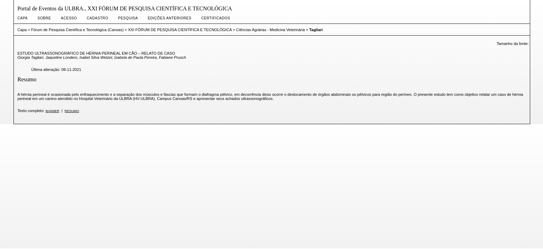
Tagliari (316, 30)
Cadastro (97, 18)
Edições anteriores (170, 18)
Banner (53, 111)
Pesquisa (128, 18)
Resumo (72, 111)
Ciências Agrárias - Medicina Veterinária (270, 30)
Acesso (69, 18)
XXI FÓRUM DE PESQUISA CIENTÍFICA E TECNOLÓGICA (180, 30)
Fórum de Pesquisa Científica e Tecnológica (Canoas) (77, 30)
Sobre (44, 18)
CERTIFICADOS (215, 18)
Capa (22, 18)
